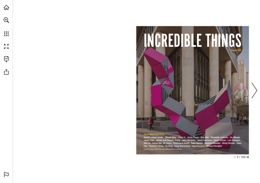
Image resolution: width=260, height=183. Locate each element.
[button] (6, 20)
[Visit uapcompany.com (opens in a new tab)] (6, 7)
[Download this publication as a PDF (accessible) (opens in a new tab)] (6, 59)
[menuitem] (6, 26)
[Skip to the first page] (235, 157)
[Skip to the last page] (248, 157)
